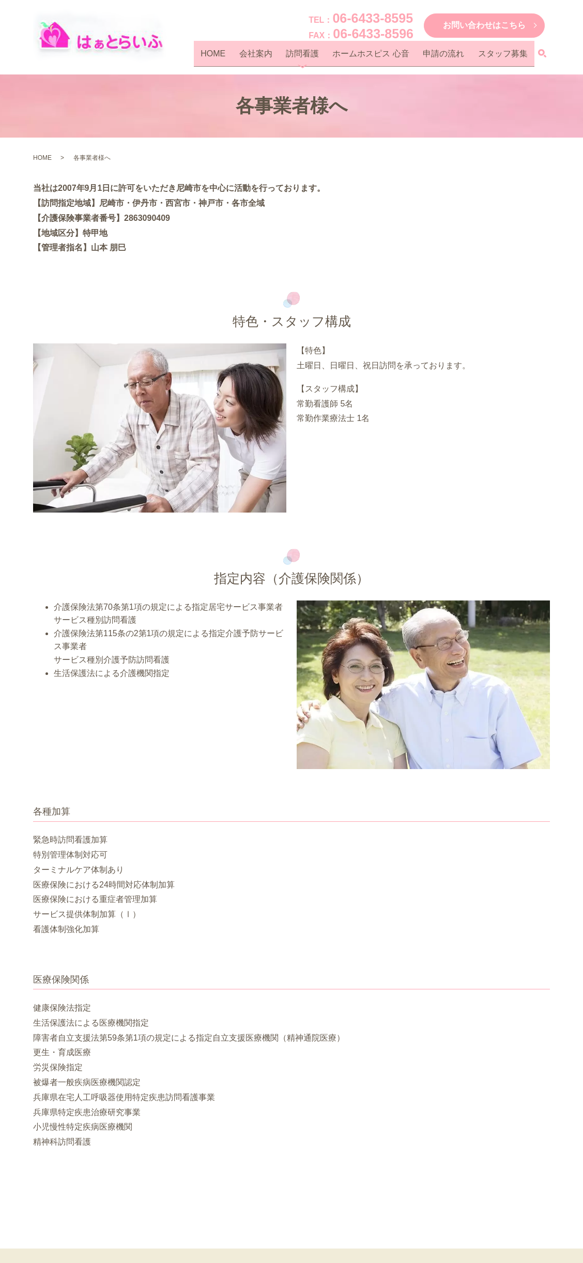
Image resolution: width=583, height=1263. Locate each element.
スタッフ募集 (505, 56)
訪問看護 (321, 56)
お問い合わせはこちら (484, 25)
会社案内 (280, 56)
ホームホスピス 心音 (384, 56)
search (542, 57)
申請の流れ (451, 56)
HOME (243, 56)
